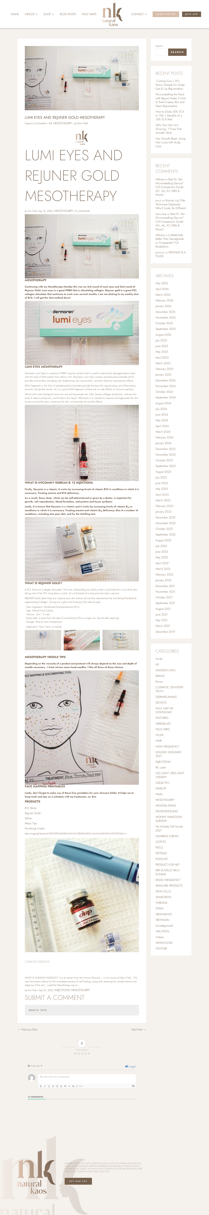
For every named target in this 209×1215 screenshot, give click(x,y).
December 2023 (165, 449)
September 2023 (166, 466)
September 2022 (166, 534)
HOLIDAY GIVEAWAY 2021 (168, 754)
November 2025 (166, 317)
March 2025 (163, 363)
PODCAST (162, 859)
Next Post (138, 1029)
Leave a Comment (35, 123)
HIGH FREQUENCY (167, 746)
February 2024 (164, 437)
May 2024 (162, 420)
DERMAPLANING (166, 697)
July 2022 (161, 546)
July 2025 (161, 340)
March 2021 (163, 626)
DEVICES (161, 702)
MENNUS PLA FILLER (171, 254)
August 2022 (163, 540)
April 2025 (162, 357)
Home (15, 14)
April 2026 (162, 289)
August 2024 (163, 403)
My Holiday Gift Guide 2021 (169, 828)
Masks (159, 794)
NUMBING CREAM (167, 836)
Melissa (160, 179)
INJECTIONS (62, 990)
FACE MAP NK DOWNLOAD (164, 710)
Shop (49, 14)
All (50, 123)
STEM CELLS (163, 891)
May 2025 (162, 352)
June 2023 (162, 483)
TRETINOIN (162, 920)
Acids (159, 659)
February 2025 (164, 369)
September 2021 (165, 603)
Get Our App (78, 1181)
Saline (28, 818)
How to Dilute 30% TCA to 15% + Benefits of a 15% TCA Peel (170, 115)
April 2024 (162, 426)
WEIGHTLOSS (164, 943)
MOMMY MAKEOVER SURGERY (169, 819)
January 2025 (163, 375)
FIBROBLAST (163, 724)
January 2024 (163, 443)
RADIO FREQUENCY (168, 880)
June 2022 (162, 552)
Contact (139, 14)
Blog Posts (68, 14)
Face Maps (89, 14)
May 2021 (162, 620)
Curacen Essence (37, 962)
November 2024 (166, 386)
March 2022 (163, 569)
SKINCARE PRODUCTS (169, 886)
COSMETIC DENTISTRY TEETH (169, 689)
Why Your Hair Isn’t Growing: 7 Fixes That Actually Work (168, 129)
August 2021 (163, 609)
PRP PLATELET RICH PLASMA (168, 872)
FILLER (159, 735)
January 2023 (163, 512)
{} (77, 1086)
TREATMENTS (164, 914)
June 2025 (162, 346)
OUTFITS (161, 842)
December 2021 (165, 586)
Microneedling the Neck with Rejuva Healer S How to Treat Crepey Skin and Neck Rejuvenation (171, 100)
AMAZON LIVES (165, 670)
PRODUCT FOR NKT (168, 865)
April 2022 (162, 563)
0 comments (82, 211)
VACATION (162, 931)
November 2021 (165, 592)
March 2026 (163, 295)
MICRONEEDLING (167, 811)
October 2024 (164, 392)
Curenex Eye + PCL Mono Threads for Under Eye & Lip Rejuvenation (170, 85)
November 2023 (166, 455)
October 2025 (164, 323)
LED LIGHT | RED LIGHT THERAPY (170, 775)
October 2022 (164, 529)
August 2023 (163, 472)
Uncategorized (164, 926)
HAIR (159, 741)
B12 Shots (30, 808)
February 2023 (164, 506)
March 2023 (163, 500)
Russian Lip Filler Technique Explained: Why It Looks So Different (171, 204)
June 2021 (162, 614)
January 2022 (163, 580)
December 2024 (165, 380)
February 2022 (164, 574)
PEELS (159, 847)
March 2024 (163, 432)
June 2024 (162, 415)
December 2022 (165, 517)
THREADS (161, 903)
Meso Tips (31, 823)
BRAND (160, 676)
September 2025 (166, 329)
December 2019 (165, 632)
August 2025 (163, 335)
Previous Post (27, 1029)
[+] (81, 1086)
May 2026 (162, 283)
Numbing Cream (35, 828)
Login (130, 1066)
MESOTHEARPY (62, 123)
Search (159, 46)
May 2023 (162, 489)
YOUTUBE (161, 948)
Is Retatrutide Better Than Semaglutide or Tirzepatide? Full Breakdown (170, 241)
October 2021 (164, 597)
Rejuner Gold (32, 813)
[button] (36, 14)
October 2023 (164, 460)
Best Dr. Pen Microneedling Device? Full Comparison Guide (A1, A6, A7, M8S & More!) (170, 187)
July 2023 (161, 477)
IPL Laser (161, 767)
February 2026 (164, 300)
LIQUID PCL (163, 783)
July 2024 (161, 409)
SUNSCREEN (163, 897)
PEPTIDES (161, 853)
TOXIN (159, 908)
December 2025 (165, 312)
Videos (31, 14)
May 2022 (162, 557)
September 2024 (166, 397)
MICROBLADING (166, 806)
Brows (159, 682)
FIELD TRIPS (163, 729)
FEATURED (162, 718)
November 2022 (166, 523)
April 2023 (162, 495)
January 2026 (163, 306)
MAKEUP (161, 788)
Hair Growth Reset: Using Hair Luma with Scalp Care (170, 142)
